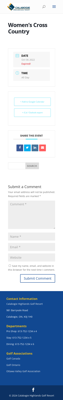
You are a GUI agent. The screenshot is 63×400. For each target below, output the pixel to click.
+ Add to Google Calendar (32, 101)
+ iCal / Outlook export (32, 112)
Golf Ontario (13, 365)
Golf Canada (13, 358)
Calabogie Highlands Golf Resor (24, 303)
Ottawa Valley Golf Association (23, 371)
